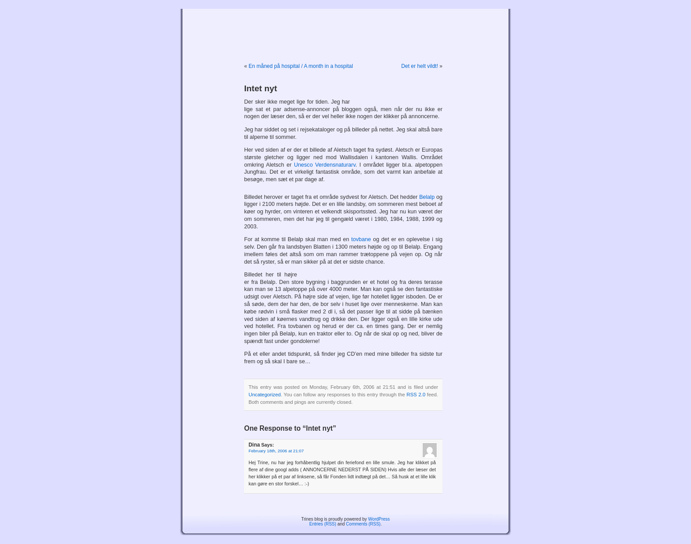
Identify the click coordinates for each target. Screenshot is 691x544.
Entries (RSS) (322, 524)
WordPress (379, 519)
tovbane (361, 239)
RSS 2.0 (416, 394)
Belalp (427, 197)
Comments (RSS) (363, 524)
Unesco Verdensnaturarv (325, 165)
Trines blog (345, 29)
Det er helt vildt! (419, 66)
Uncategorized (265, 394)
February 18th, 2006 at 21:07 (276, 450)
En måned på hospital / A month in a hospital (301, 66)
